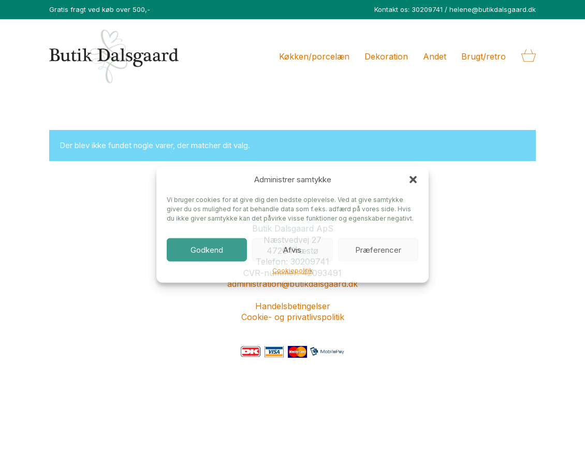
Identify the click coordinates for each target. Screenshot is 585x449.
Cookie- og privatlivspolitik (292, 317)
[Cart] (528, 56)
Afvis (292, 249)
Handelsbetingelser (292, 306)
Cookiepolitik (292, 270)
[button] (413, 179)
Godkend (207, 249)
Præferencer (378, 249)
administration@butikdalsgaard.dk (292, 284)
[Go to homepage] (114, 56)
